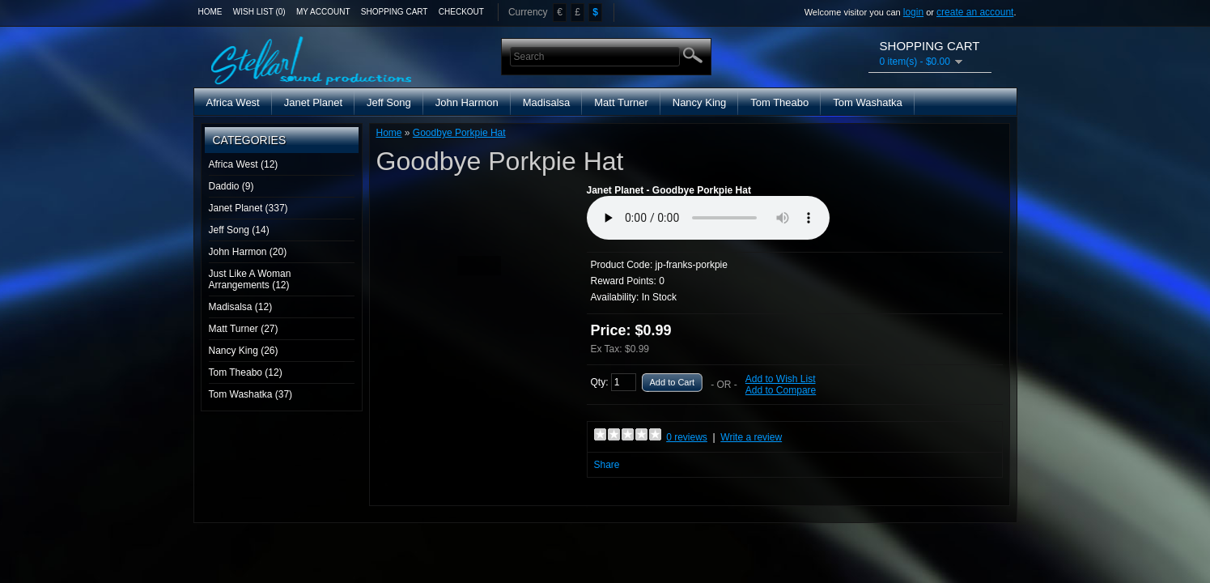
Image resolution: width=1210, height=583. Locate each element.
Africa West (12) (243, 164)
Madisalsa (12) (241, 307)
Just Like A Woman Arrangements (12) (250, 279)
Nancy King (699, 102)
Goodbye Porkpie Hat (459, 132)
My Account (323, 11)
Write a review (751, 437)
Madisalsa (547, 102)
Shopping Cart (394, 11)
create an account (974, 12)
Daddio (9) (231, 186)
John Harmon (467, 102)
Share (607, 464)
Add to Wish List (780, 379)
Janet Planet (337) (248, 208)
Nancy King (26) (243, 350)
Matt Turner (620, 102)
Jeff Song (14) (239, 230)
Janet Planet (313, 102)
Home (210, 11)
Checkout (461, 11)
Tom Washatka (867, 102)
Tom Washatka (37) (251, 394)
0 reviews (686, 437)
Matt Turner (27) (243, 328)
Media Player (708, 218)
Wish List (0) (259, 11)
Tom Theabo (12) (245, 372)
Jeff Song (389, 102)
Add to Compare (780, 390)
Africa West (233, 102)
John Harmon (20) (248, 251)
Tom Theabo (779, 102)
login (913, 12)
